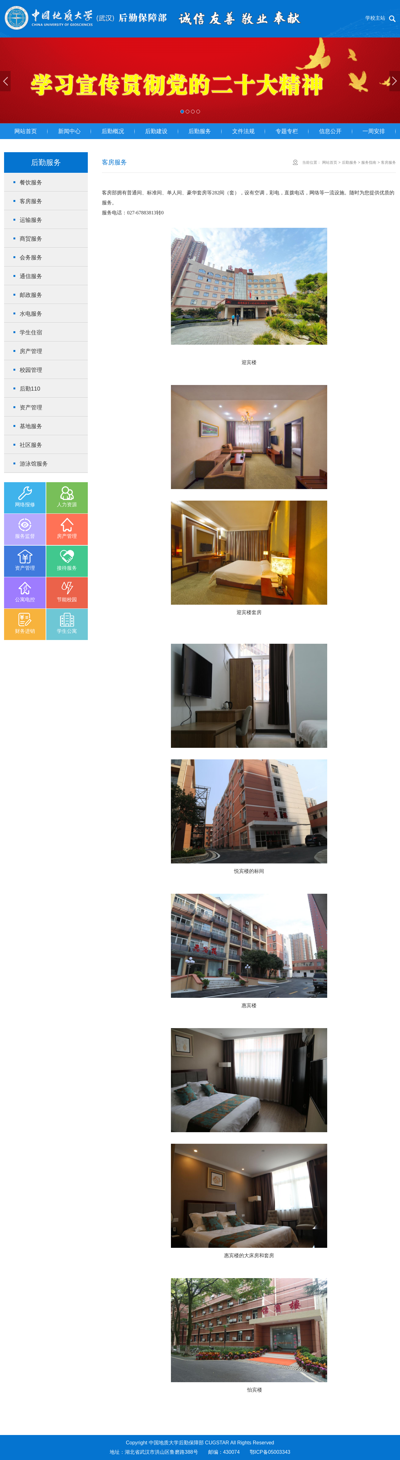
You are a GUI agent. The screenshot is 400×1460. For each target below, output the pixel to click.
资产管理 (31, 407)
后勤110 (30, 389)
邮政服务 (31, 295)
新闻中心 (69, 131)
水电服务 (31, 314)
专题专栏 (287, 131)
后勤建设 (156, 131)
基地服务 (31, 426)
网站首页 (25, 131)
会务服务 (31, 257)
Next (394, 81)
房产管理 (31, 351)
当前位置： (311, 162)
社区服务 (31, 445)
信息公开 (330, 131)
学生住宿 (31, 332)
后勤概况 (113, 131)
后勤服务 (199, 131)
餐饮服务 (31, 182)
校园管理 (31, 370)
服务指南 (368, 162)
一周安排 (373, 131)
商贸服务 (31, 239)
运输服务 (31, 220)
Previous (5, 81)
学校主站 (375, 18)
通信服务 (31, 276)
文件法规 (243, 131)
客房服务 (31, 201)
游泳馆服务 (34, 464)
